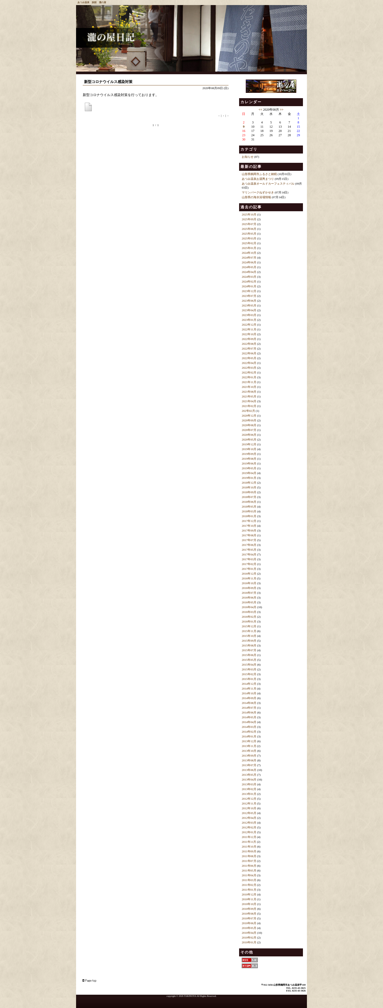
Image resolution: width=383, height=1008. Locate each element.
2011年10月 (249, 846)
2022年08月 (249, 343)
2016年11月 (249, 578)
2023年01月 (249, 319)
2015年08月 (249, 645)
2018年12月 (249, 482)
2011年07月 (249, 860)
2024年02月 (249, 281)
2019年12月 (249, 444)
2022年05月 (249, 358)
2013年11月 (249, 746)
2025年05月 (249, 233)
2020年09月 (249, 420)
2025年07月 (249, 224)
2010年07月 (249, 918)
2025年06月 (249, 228)
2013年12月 (249, 741)
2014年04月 (249, 722)
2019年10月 (249, 449)
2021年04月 (249, 401)
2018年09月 (249, 492)
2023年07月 (249, 295)
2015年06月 (249, 655)
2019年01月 (249, 477)
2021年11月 (249, 382)
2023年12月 (249, 291)
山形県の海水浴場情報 (256, 197)
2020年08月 (249, 425)
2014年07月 (249, 707)
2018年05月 (249, 506)
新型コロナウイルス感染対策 (108, 82)
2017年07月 (249, 540)
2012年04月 (249, 817)
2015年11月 (249, 631)
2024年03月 (249, 276)
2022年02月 (249, 372)
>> (282, 109)
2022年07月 (249, 348)
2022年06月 (249, 353)
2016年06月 (249, 597)
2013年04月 (249, 779)
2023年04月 (249, 310)
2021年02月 (249, 406)
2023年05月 (249, 305)
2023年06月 (249, 300)
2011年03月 (249, 880)
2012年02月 (249, 827)
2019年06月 (249, 463)
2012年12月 (249, 798)
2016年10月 (249, 583)
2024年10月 (249, 252)
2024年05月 (249, 267)
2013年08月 (249, 760)
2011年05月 (249, 870)
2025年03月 (249, 238)
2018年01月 (249, 516)
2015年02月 (249, 674)
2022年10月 (249, 334)
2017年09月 (249, 530)
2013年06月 (249, 769)
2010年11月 (249, 899)
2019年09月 (249, 453)
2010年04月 (249, 932)
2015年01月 (249, 679)
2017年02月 (249, 564)
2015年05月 (249, 659)
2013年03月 (249, 784)
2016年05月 (249, 602)
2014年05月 (249, 717)
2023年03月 (249, 315)
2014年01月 (249, 736)
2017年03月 (249, 559)
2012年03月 (249, 822)
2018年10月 (249, 487)
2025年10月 (249, 214)
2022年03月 (249, 367)
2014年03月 (249, 726)
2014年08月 (249, 702)
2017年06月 (249, 544)
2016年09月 (249, 588)
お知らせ (247, 156)
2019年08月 (249, 458)
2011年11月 (249, 841)
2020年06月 (249, 434)
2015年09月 (249, 640)
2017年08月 (249, 535)
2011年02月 (249, 884)
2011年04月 (249, 875)
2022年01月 (249, 377)
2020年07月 (249, 430)
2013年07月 (249, 765)
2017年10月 (249, 525)
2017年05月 (249, 549)
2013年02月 (249, 789)
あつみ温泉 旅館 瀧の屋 (91, 2)
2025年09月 (249, 219)
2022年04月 (249, 362)
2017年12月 (249, 520)
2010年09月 (249, 908)
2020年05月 (249, 439)
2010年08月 (249, 913)
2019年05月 (249, 468)
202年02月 (248, 410)
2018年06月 (249, 501)
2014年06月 (249, 712)
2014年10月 (249, 693)
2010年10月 (249, 904)
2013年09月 (249, 755)
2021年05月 (249, 396)
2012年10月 (249, 808)
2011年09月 (249, 851)
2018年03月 (249, 511)
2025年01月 (249, 248)
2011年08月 (249, 856)
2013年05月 (249, 774)
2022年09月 (249, 339)
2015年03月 (249, 669)
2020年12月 (249, 415)
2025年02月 (249, 243)
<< (260, 109)
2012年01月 (249, 832)
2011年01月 (249, 889)
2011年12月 (249, 837)
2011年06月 (249, 865)
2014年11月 (249, 688)
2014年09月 (249, 698)
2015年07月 (249, 650)
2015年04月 (249, 664)
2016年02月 (249, 616)
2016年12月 (249, 573)
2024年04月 (249, 271)
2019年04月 (249, 473)
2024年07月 (249, 257)
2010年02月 (249, 937)
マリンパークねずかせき (258, 192)
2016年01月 (249, 621)
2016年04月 (249, 607)
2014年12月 (249, 683)
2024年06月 (249, 262)
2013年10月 (249, 750)
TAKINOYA (190, 996)
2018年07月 (249, 497)
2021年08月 (249, 391)
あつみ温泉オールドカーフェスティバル (268, 183)
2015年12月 (249, 626)
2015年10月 (249, 635)
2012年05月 (249, 813)
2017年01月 (249, 568)
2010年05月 (249, 928)
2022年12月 (249, 324)
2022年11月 (249, 329)
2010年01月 (249, 942)
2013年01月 (249, 793)
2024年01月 (249, 286)
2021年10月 (249, 386)
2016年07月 (249, 592)
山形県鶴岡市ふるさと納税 (259, 174)
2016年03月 (249, 611)
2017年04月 (249, 554)
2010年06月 (249, 923)
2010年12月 (249, 894)
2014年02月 (249, 731)
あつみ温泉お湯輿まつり (258, 178)
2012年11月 (249, 803)
